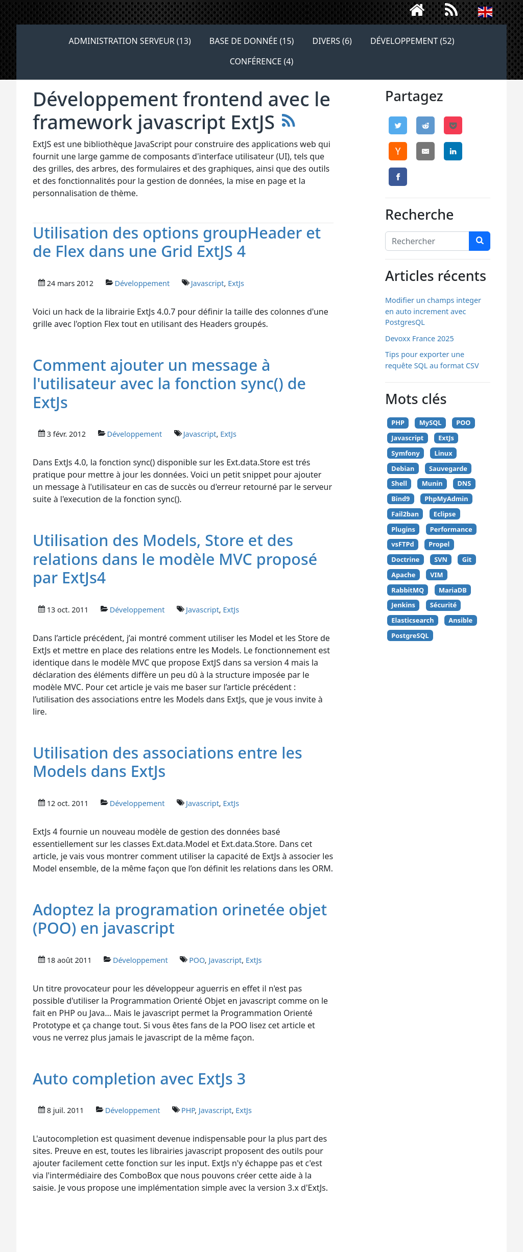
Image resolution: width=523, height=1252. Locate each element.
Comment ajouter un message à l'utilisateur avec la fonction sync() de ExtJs (169, 383)
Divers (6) (332, 40)
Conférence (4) (262, 61)
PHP (188, 1110)
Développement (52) (412, 40)
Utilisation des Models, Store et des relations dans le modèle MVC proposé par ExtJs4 (175, 558)
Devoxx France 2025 (419, 338)
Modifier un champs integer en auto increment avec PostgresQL (433, 311)
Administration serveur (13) (130, 40)
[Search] (427, 241)
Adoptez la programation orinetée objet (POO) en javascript (180, 919)
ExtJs (236, 283)
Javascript (207, 283)
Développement (142, 283)
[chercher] (479, 241)
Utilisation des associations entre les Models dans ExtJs (167, 762)
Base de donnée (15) (251, 40)
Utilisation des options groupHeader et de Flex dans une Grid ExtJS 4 (177, 242)
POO (197, 960)
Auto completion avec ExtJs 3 (139, 1078)
